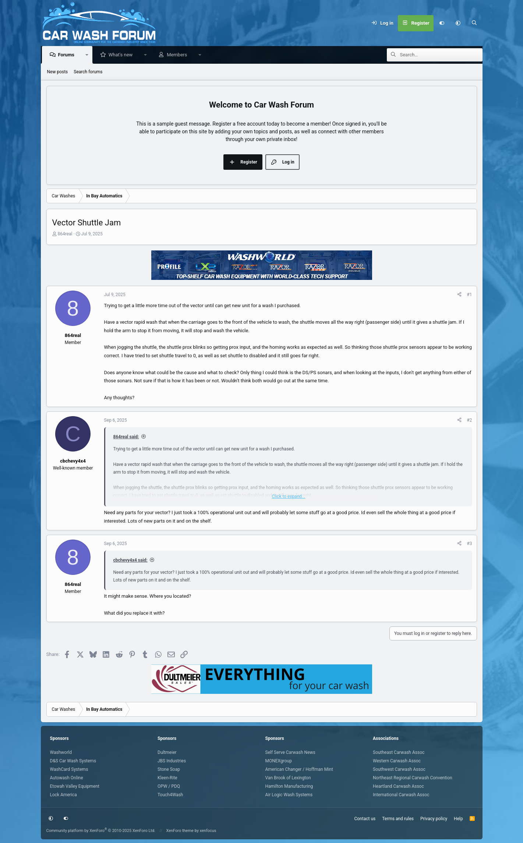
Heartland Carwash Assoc (398, 786)
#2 (469, 420)
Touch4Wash (170, 794)
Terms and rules (398, 818)
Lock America (63, 794)
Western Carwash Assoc (397, 760)
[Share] (459, 295)
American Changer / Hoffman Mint (299, 769)
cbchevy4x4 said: (130, 560)
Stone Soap (169, 769)
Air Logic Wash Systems (289, 794)
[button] (458, 23)
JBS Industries (172, 760)
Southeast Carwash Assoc (398, 752)
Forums (68, 55)
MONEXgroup (278, 760)
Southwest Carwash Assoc (399, 769)
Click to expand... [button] (288, 496)
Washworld (61, 752)
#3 (469, 544)
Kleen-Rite (167, 777)
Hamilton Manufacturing (289, 786)
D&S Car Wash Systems (73, 760)
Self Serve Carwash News (290, 752)
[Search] (474, 23)
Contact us (364, 818)
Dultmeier (167, 752)
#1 (469, 295)
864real (64, 234)
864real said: (126, 437)
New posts (57, 72)
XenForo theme (180, 830)
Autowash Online (66, 777)
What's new (122, 55)
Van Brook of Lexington (288, 777)
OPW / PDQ (169, 786)
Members (179, 55)
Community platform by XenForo (101, 830)
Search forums (88, 72)
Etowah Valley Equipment (75, 786)
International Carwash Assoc (401, 794)
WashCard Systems (69, 769)
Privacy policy (433, 818)
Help (458, 818)
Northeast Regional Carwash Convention (412, 777)
